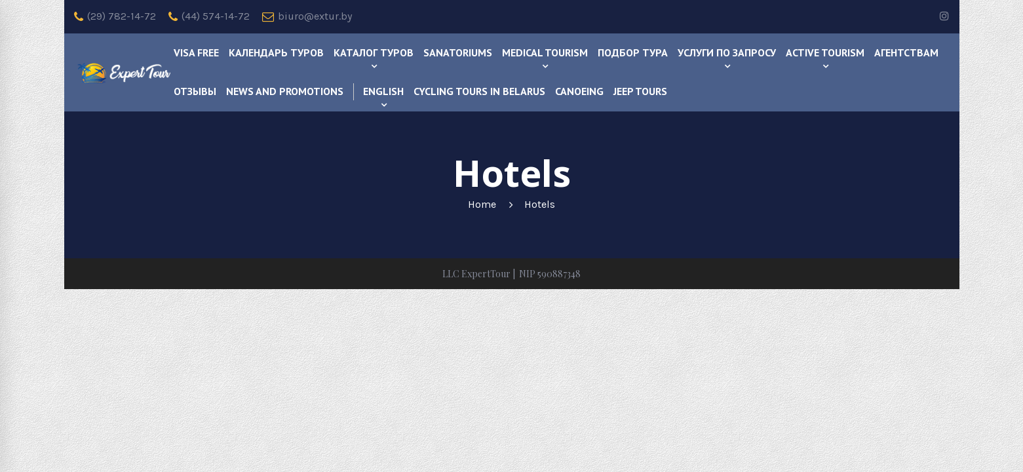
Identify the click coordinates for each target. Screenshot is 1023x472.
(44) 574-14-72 (209, 16)
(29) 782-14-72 (115, 16)
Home (482, 204)
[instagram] (944, 16)
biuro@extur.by (307, 16)
